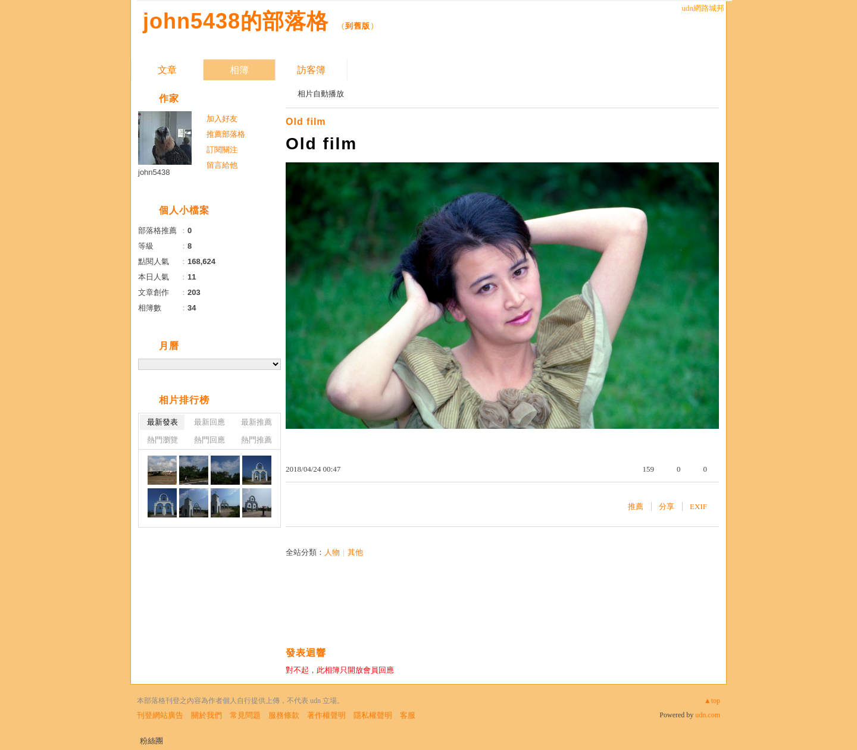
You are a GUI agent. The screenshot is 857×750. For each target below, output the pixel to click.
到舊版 (357, 25)
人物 (332, 552)
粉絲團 (151, 740)
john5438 (154, 172)
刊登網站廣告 (160, 715)
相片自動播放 (321, 93)
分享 (666, 506)
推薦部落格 (226, 134)
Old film (306, 122)
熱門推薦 (256, 439)
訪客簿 (311, 70)
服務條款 (283, 715)
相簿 (239, 70)
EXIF (698, 506)
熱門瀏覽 (162, 439)
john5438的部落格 (236, 21)
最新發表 (162, 422)
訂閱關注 (222, 149)
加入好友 (222, 118)
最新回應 (209, 422)
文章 (167, 70)
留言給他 (222, 165)
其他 (355, 552)
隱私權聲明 (373, 715)
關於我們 (206, 715)
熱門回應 (209, 439)
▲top (712, 700)
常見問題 (245, 715)
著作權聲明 (326, 715)
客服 (407, 715)
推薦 (635, 506)
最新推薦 (256, 422)
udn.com (707, 715)
